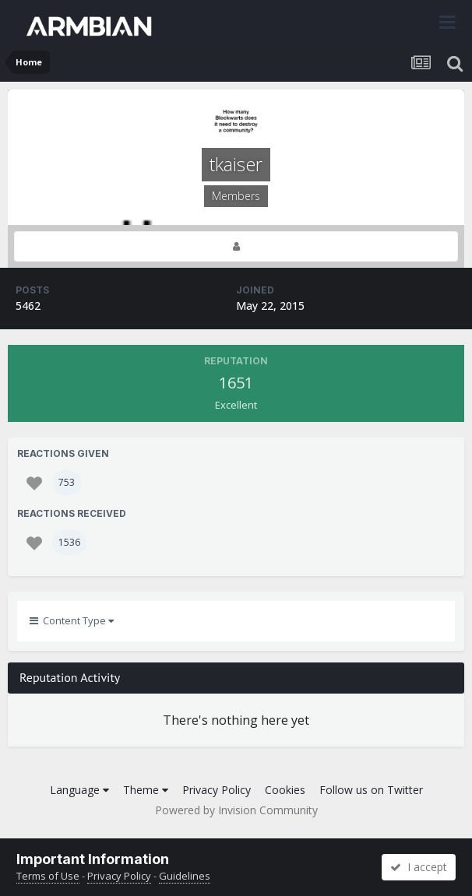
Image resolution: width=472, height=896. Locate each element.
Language (79, 789)
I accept (418, 866)
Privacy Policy (216, 789)
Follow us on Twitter (371, 789)
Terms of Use (47, 876)
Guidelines (184, 876)
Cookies (285, 789)
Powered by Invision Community (236, 810)
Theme (145, 789)
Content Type (72, 620)
